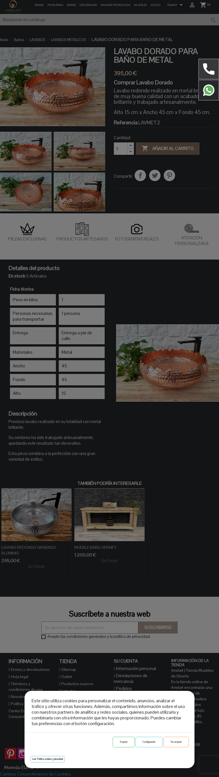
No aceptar (176, 742)
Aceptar (123, 742)
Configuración (149, 742)
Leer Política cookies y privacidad (47, 759)
